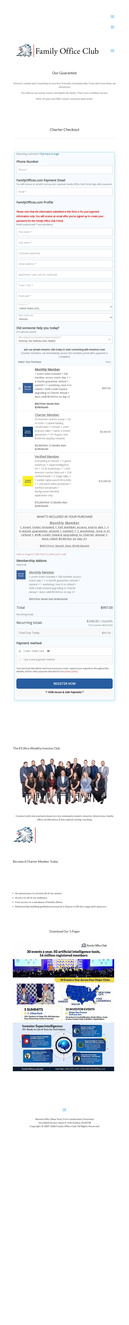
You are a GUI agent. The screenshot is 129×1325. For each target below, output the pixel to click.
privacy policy (71, 671)
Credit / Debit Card (37, 651)
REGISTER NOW (64, 684)
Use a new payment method (39, 659)
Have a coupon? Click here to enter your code (41, 554)
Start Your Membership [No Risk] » (64, 920)
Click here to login (49, 153)
